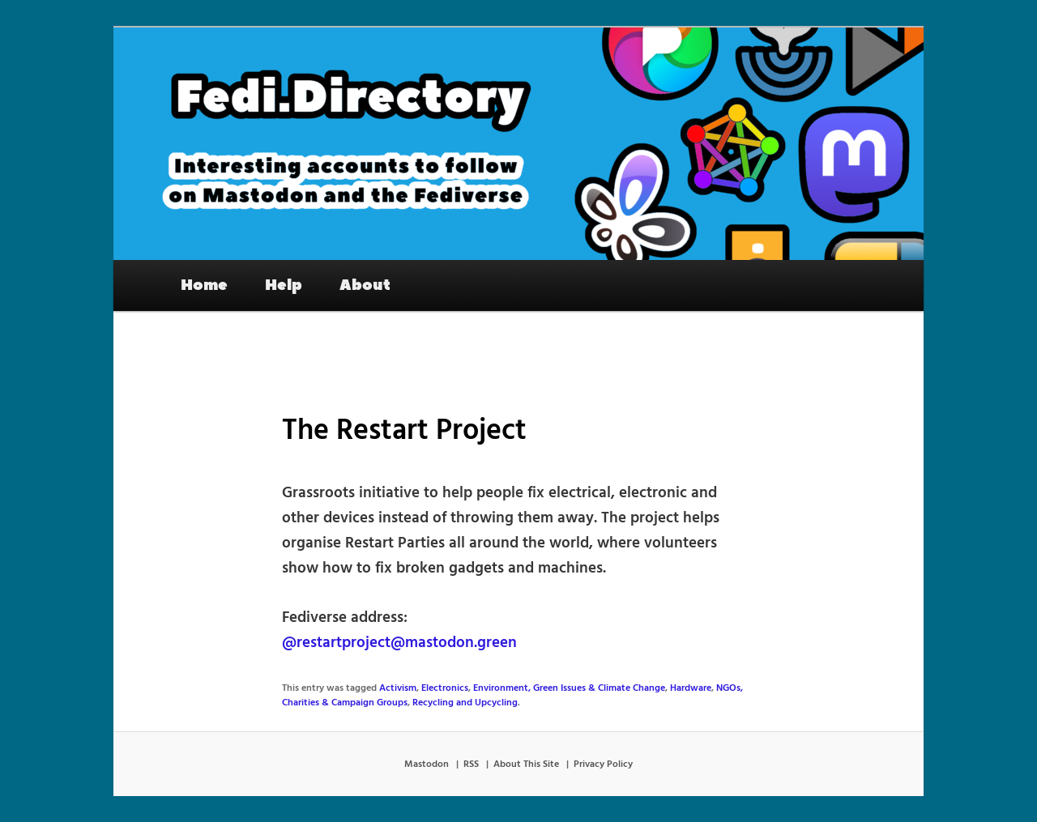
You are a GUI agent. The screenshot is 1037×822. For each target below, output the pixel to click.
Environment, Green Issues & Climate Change (569, 688)
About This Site (526, 764)
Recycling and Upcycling (465, 703)
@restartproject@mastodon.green (399, 643)
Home (204, 285)
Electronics (444, 688)
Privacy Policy (603, 764)
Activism (397, 688)
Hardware (690, 688)
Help (283, 285)
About (364, 285)
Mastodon (426, 764)
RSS (471, 764)
